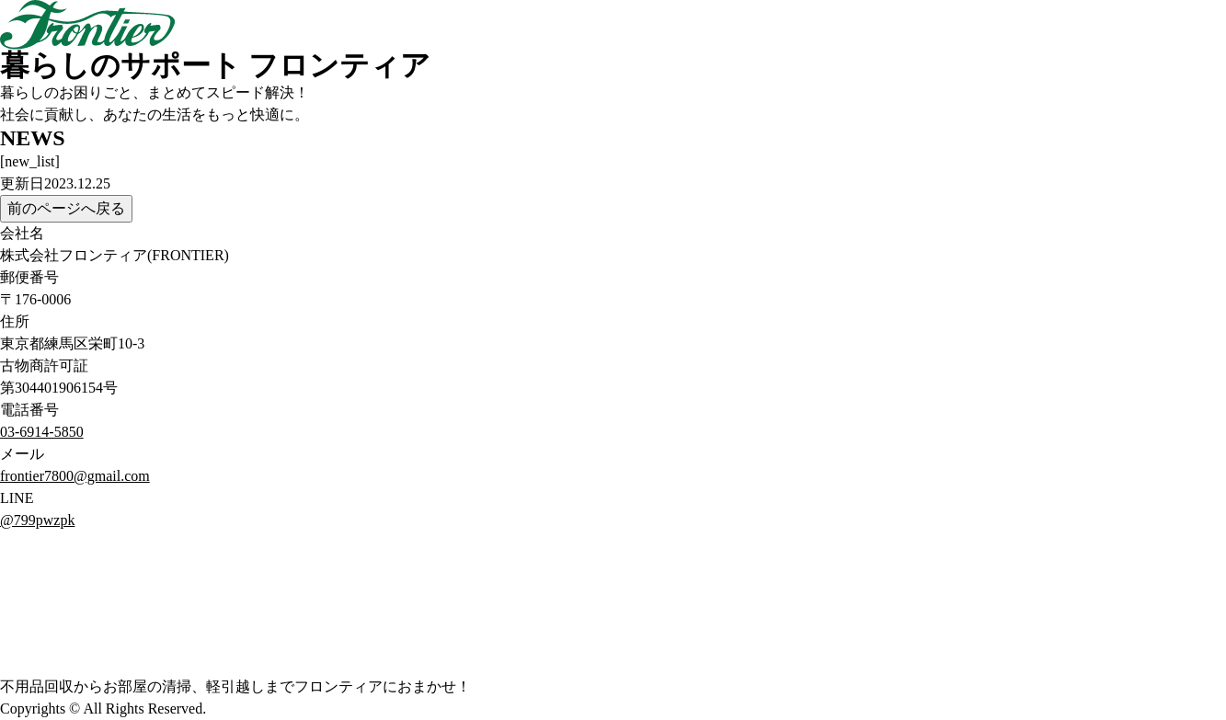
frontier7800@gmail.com (75, 476)
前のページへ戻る (66, 208)
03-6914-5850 (42, 432)
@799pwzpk (37, 520)
